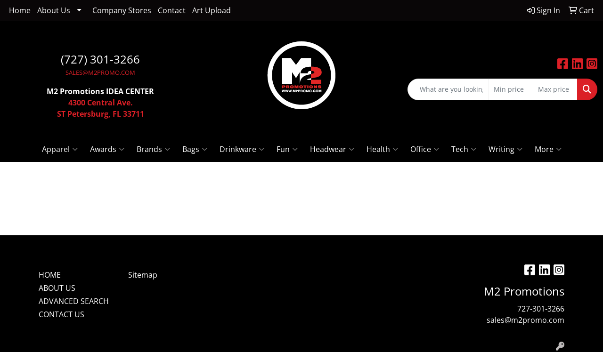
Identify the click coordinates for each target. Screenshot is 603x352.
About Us (53, 10)
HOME (50, 275)
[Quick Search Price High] (555, 89)
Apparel (60, 149)
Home (20, 10)
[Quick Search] (448, 89)
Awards (107, 149)
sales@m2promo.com (525, 320)
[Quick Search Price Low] (511, 89)
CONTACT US (61, 314)
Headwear (332, 149)
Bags (194, 149)
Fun (287, 149)
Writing (505, 149)
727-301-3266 (540, 309)
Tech (463, 149)
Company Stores (121, 10)
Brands (153, 149)
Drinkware (242, 149)
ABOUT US (57, 288)
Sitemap (142, 275)
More (548, 149)
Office (424, 149)
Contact (172, 10)
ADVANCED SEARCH (74, 301)
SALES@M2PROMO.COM (100, 72)
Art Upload (211, 10)
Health (382, 149)
